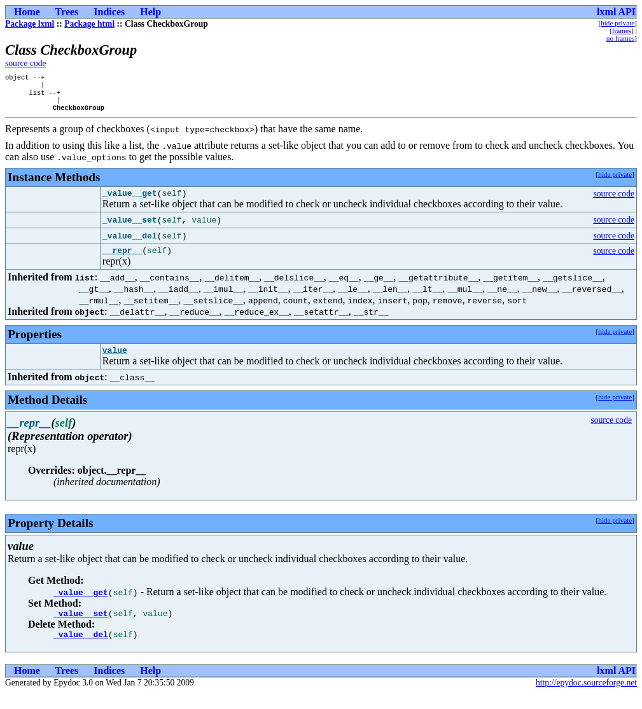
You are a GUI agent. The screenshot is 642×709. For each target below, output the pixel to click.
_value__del (80, 650)
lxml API (616, 11)
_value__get (80, 604)
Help (150, 11)
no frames (620, 38)
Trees (67, 11)
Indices (109, 11)
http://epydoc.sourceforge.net (586, 698)
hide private (617, 23)
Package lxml (29, 24)
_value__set (80, 627)
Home (27, 11)
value (114, 362)
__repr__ (122, 260)
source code (25, 63)
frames (621, 30)
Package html (89, 24)
